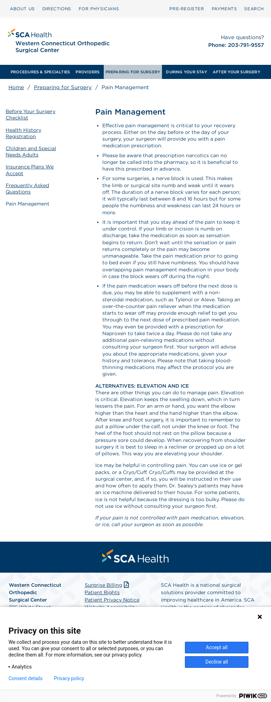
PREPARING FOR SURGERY (133, 71)
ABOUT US (22, 8)
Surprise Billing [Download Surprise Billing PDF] (107, 585)
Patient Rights (102, 592)
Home (16, 87)
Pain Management (27, 204)
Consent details (25, 678)
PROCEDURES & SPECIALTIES (40, 71)
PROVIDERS (88, 71)
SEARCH (254, 8)
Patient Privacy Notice (112, 600)
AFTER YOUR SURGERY (236, 71)
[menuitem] (22, 9)
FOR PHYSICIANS (99, 8)
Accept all (217, 647)
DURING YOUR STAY (186, 71)
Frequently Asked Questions (27, 189)
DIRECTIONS (56, 8)
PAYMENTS (224, 8)
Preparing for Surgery (63, 87)
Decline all (216, 662)
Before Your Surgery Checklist (30, 115)
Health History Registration (23, 133)
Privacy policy (69, 678)
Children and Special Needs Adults (31, 152)
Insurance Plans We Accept (30, 170)
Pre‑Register (186, 8)
